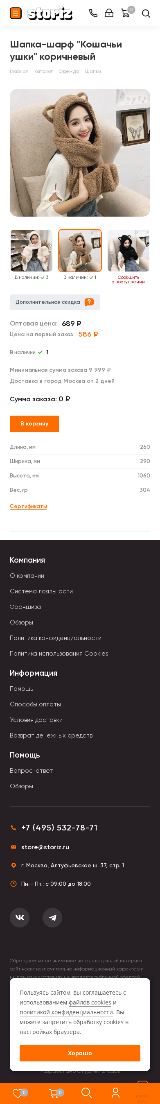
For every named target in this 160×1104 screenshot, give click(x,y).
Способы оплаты (35, 704)
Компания (27, 560)
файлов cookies (90, 1002)
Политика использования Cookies (59, 653)
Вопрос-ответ (31, 770)
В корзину (34, 423)
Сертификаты (28, 506)
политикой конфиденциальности (66, 1012)
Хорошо (80, 1053)
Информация (33, 673)
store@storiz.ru (45, 847)
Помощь (21, 688)
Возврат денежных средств (51, 735)
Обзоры (21, 622)
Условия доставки (36, 720)
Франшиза (25, 607)
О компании (27, 575)
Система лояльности (41, 591)
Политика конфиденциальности (55, 638)
